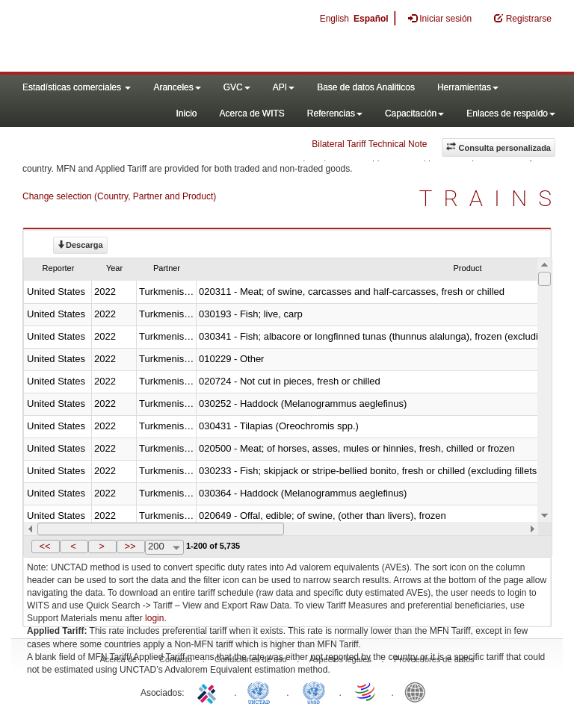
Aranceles (176, 87)
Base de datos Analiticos (366, 87)
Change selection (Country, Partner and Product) (119, 196)
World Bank (418, 691)
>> (129, 546)
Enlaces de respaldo (510, 113)
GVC (236, 87)
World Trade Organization (366, 691)
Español (371, 18)
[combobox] (164, 547)
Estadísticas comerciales (76, 87)
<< (44, 546)
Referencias (334, 113)
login (154, 618)
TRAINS (491, 198)
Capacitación (414, 113)
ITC (209, 691)
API (283, 87)
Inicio (186, 113)
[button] (45, 546)
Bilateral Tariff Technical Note (369, 144)
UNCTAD (262, 691)
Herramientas (468, 87)
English (334, 18)
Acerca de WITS (251, 113)
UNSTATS (314, 691)
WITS (149, 37)
